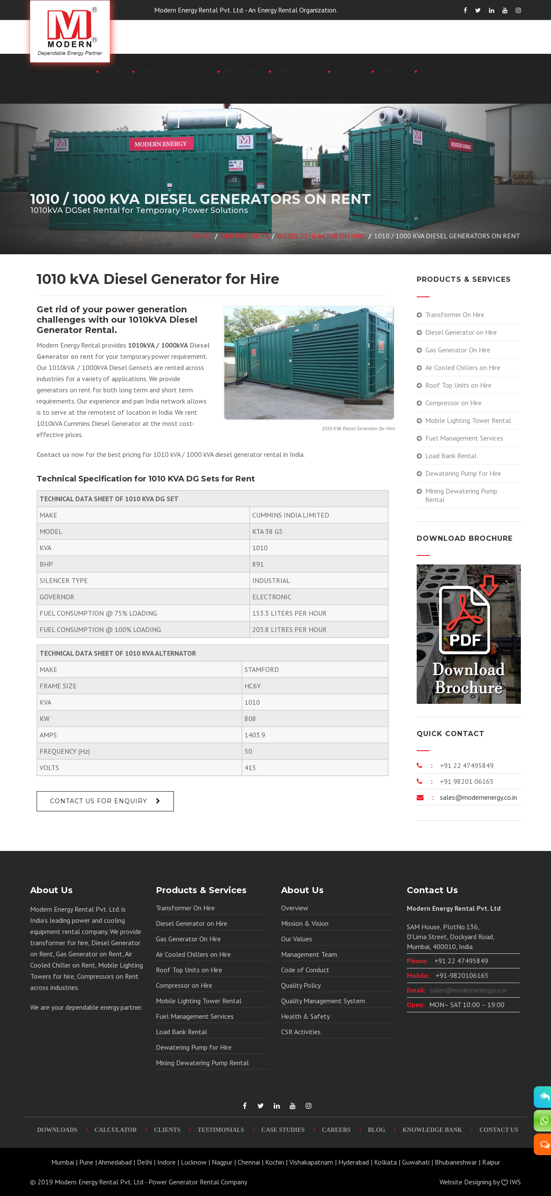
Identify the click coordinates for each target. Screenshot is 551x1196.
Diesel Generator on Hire (321, 235)
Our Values (296, 938)
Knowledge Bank (432, 1130)
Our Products (244, 235)
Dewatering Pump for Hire (463, 473)
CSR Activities (301, 1031)
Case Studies (283, 1130)
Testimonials (221, 1130)
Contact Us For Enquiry (98, 801)
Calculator (115, 1130)
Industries (241, 71)
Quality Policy (301, 985)
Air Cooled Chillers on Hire (462, 367)
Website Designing (466, 1182)
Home (78, 71)
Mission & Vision (304, 923)
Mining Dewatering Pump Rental (461, 495)
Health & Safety (305, 1016)
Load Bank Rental (451, 455)
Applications (296, 71)
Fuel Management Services (464, 438)
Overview (294, 907)
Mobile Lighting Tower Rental (468, 420)
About (113, 71)
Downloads (57, 1130)
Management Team (309, 954)
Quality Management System (323, 1000)
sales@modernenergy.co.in (477, 797)
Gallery (348, 71)
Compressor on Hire (453, 402)
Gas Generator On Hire (457, 349)
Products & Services (173, 71)
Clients (167, 1130)
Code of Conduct (305, 969)
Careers (391, 71)
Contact (435, 71)
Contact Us (499, 1130)
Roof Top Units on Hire (458, 385)
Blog (376, 1130)
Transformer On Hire (454, 314)
